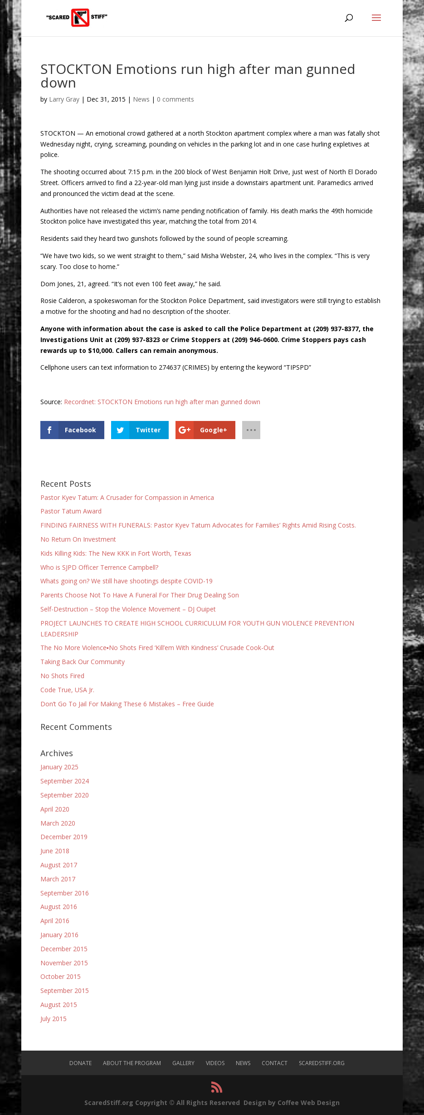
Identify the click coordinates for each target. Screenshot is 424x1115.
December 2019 (64, 836)
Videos (215, 1063)
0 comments (175, 99)
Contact (275, 1063)
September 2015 (64, 990)
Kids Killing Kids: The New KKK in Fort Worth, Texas (115, 553)
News (141, 99)
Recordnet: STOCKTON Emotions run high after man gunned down (162, 401)
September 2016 (64, 893)
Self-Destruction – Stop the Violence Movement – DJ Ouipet (128, 609)
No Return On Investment (78, 539)
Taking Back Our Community (82, 661)
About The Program (132, 1063)
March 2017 (57, 879)
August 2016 (58, 906)
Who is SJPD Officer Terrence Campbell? (99, 567)
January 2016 (59, 934)
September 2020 (64, 795)
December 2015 (64, 948)
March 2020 (57, 823)
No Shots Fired (62, 675)
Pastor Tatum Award (71, 511)
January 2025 (59, 767)
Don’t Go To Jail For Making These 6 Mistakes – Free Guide (127, 703)
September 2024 (64, 781)
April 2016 (54, 920)
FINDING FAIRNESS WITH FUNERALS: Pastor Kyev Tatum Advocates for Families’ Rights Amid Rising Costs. (198, 525)
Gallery (183, 1063)
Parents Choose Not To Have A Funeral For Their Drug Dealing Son (139, 595)
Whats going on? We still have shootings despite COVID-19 (126, 581)
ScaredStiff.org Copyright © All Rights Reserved (162, 1102)
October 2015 (60, 976)
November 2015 (64, 963)
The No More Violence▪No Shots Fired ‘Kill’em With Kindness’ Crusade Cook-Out (157, 647)
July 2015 (53, 1018)
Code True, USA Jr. (67, 689)
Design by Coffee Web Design (292, 1102)
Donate (80, 1063)
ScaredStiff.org (322, 1063)
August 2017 (58, 865)
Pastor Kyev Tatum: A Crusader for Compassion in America (127, 497)
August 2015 (58, 1004)
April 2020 (54, 809)
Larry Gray (64, 99)
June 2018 (54, 850)
